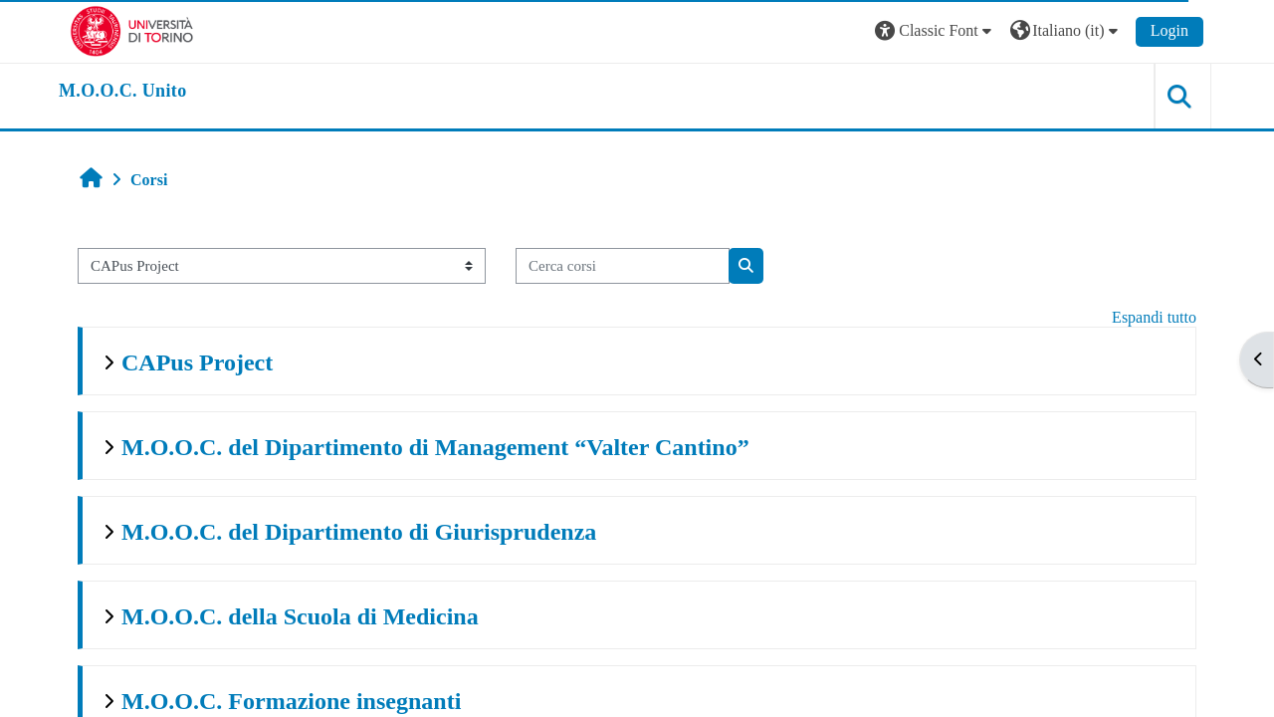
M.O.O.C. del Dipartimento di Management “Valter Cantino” (435, 447)
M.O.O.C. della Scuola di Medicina (300, 616)
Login (1169, 30)
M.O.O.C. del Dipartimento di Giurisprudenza (358, 532)
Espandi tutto (1154, 317)
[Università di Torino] (132, 29)
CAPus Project (197, 362)
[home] (123, 92)
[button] (935, 31)
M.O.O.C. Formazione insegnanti (291, 701)
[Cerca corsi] (623, 266)
